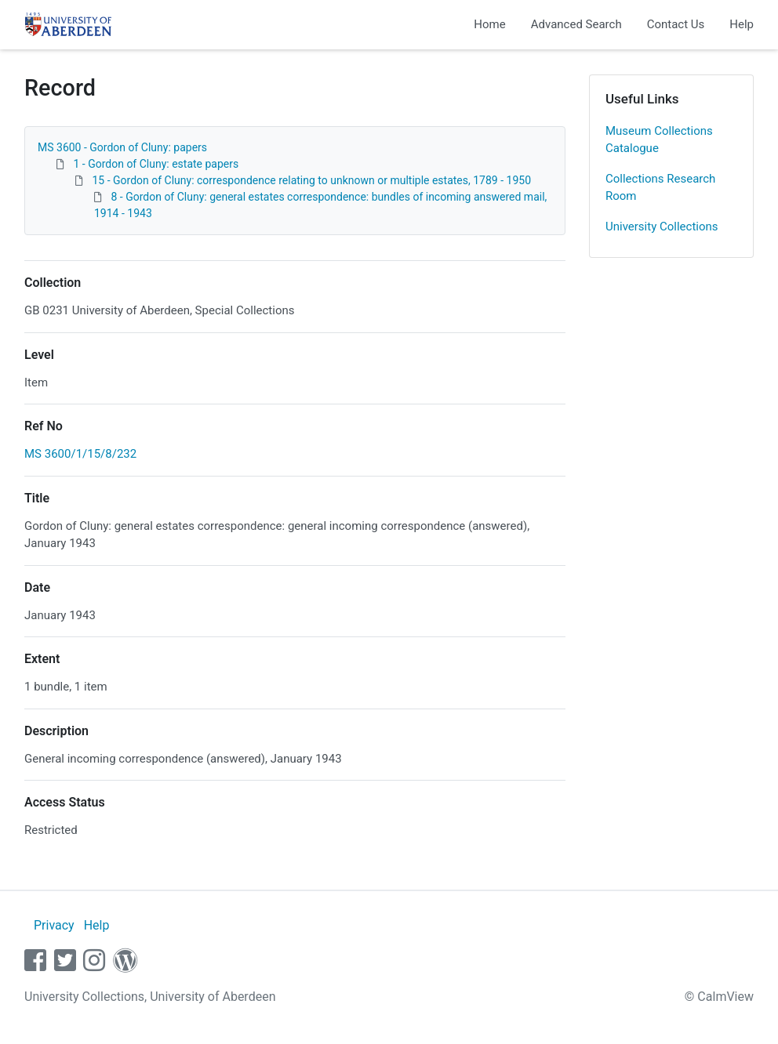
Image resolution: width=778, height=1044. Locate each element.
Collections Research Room (660, 188)
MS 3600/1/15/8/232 (80, 454)
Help (741, 24)
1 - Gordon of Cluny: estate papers (155, 164)
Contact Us (676, 24)
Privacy (54, 925)
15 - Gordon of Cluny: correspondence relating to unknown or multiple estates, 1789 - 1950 (311, 180)
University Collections (661, 226)
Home (489, 24)
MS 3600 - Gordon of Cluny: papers (122, 147)
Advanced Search (576, 24)
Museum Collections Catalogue (659, 140)
